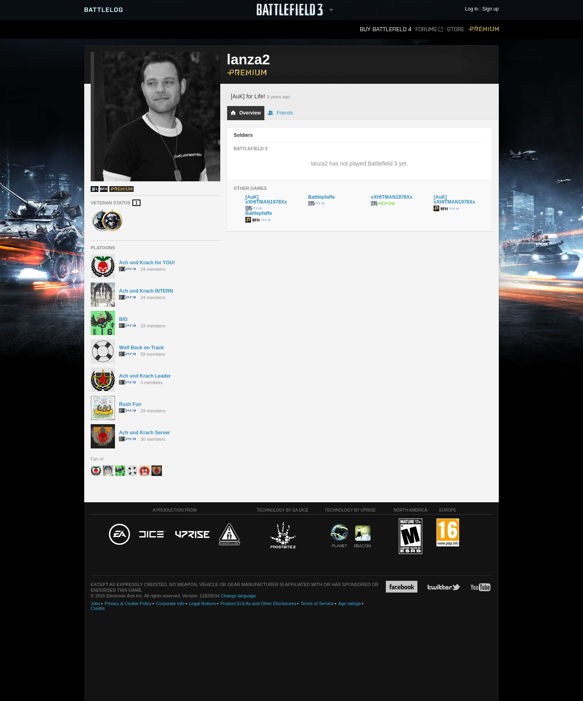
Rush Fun (130, 404)
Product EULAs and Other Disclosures (258, 603)
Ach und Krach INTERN (146, 291)
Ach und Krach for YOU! (147, 263)
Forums (429, 29)
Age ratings (349, 603)
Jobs (95, 603)
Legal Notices (202, 603)
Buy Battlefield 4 (385, 29)
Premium (483, 29)
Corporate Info (170, 603)
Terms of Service (317, 603)
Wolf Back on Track (141, 347)
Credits (98, 608)
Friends (280, 113)
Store (455, 29)
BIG (123, 319)
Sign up (490, 9)
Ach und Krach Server (144, 432)
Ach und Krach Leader (145, 376)
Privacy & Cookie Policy (127, 603)
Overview (245, 113)
